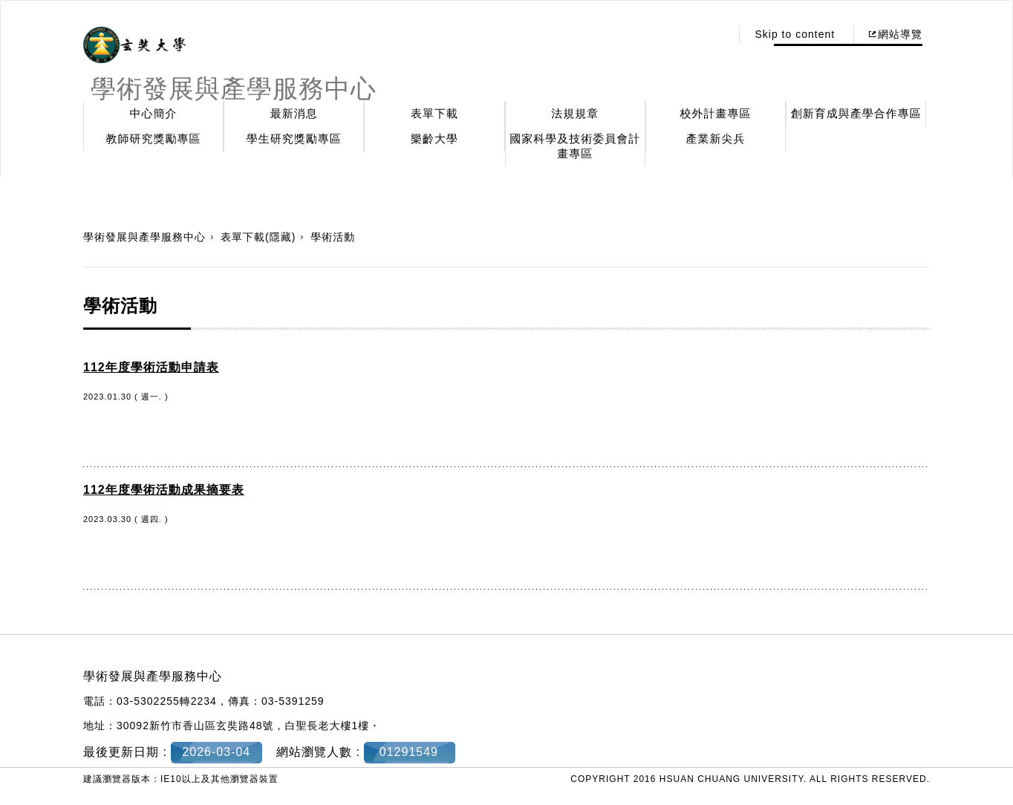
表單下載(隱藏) (258, 237)
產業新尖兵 (716, 138)
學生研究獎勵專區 (294, 138)
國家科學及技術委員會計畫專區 (574, 146)
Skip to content (795, 34)
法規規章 (575, 113)
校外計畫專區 (716, 113)
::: (715, 34)
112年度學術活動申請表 (151, 367)
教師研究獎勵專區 (153, 138)
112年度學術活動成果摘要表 (163, 489)
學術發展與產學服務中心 (144, 237)
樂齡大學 (434, 138)
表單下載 (434, 113)
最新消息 (294, 113)
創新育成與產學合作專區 (856, 113)
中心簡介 (153, 113)
